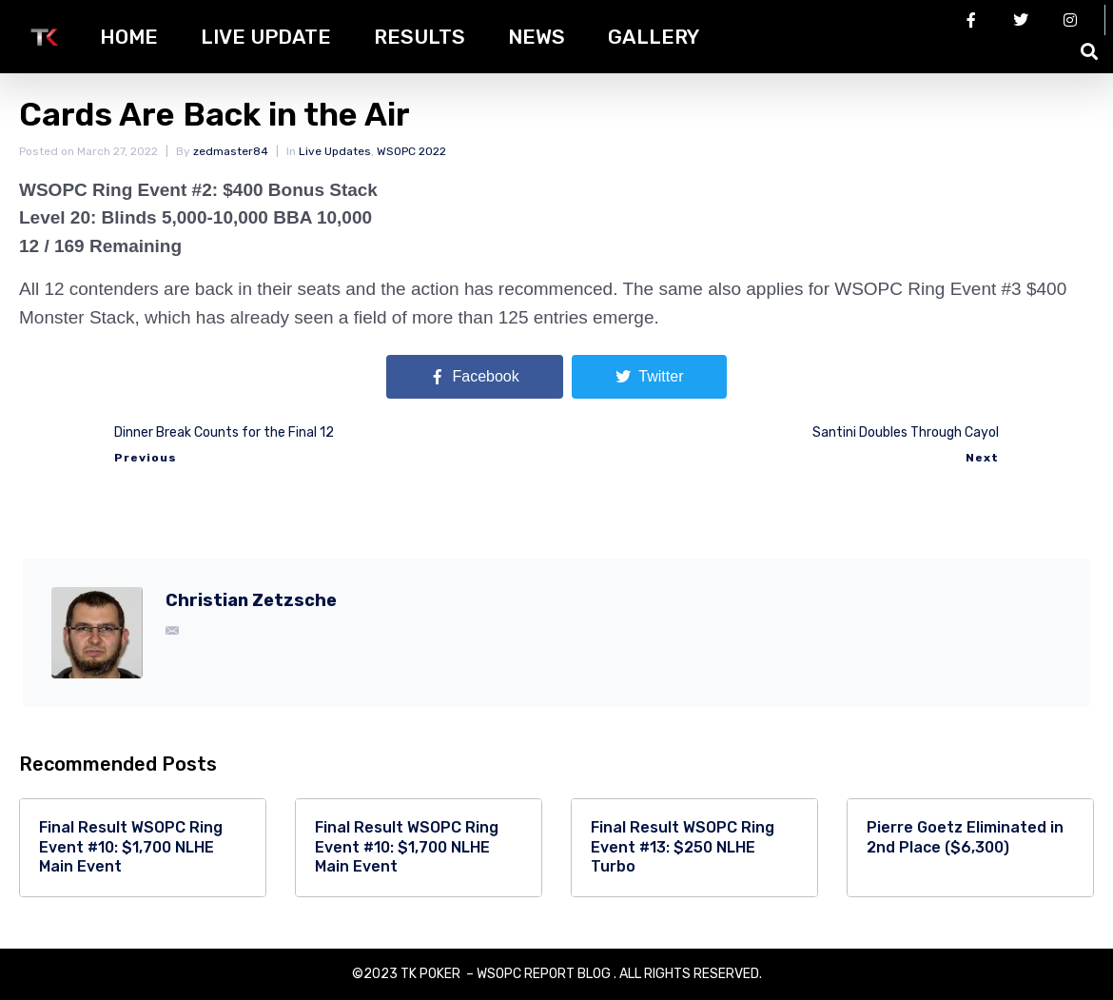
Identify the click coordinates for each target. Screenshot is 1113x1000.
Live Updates (335, 151)
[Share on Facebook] (474, 377)
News (536, 37)
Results (419, 37)
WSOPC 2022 (411, 151)
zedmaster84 (230, 151)
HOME (129, 37)
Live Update (266, 37)
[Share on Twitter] (649, 377)
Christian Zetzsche (251, 600)
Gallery (653, 37)
